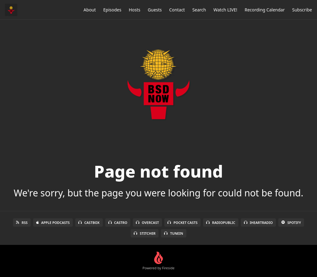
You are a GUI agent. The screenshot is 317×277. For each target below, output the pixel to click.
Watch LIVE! (225, 10)
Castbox (88, 222)
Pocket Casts (182, 222)
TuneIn (173, 233)
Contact (177, 10)
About (90, 10)
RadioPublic (220, 222)
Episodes (112, 10)
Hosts (134, 10)
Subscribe (302, 10)
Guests (155, 10)
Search (199, 10)
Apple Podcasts (53, 222)
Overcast (147, 222)
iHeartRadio (258, 222)
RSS (22, 222)
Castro (117, 222)
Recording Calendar (265, 10)
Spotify (291, 222)
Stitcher (144, 233)
